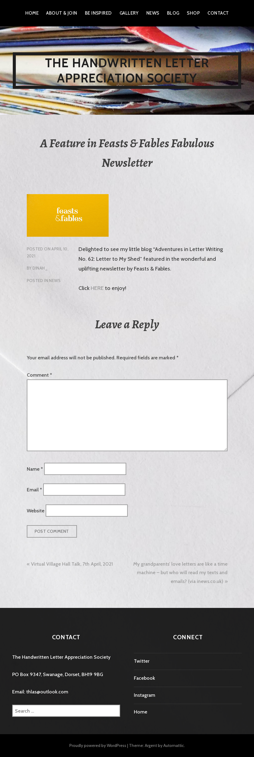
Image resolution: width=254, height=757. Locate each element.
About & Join (61, 13)
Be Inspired (98, 13)
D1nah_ (40, 268)
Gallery (129, 13)
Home (32, 13)
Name (35, 469)
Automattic (173, 745)
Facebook (144, 678)
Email (34, 490)
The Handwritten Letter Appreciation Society (127, 70)
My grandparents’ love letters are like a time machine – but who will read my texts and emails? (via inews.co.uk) (180, 572)
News (152, 13)
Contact (218, 13)
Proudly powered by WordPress (97, 745)
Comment (39, 375)
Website (35, 510)
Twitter (141, 661)
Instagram (144, 695)
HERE (97, 288)
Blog (173, 13)
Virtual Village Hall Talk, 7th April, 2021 (72, 564)
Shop (193, 13)
